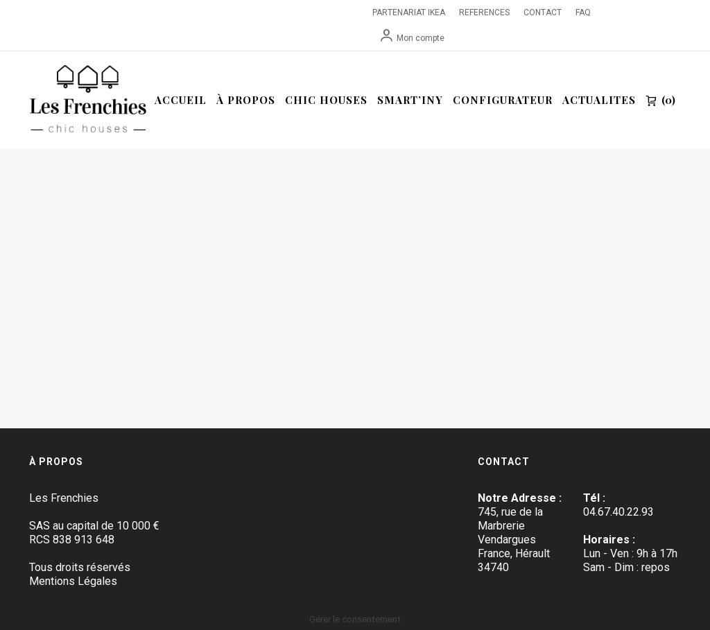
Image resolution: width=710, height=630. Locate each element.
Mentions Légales (73, 581)
